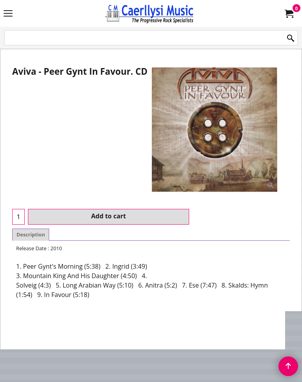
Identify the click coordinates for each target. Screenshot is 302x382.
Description (31, 234)
